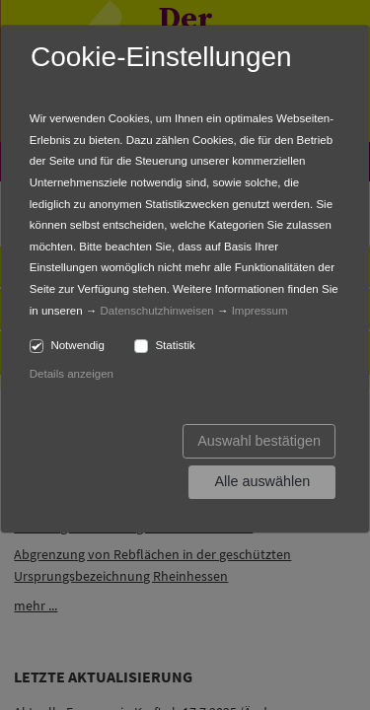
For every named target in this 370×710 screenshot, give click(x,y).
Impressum (260, 311)
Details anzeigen (71, 374)
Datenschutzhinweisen (157, 311)
